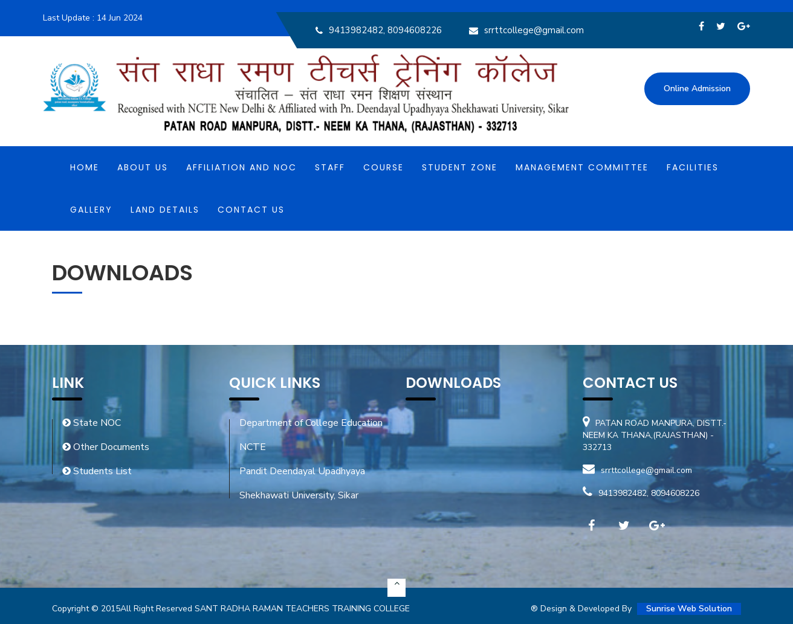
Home (84, 167)
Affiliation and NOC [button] (241, 167)
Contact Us (251, 210)
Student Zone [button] (459, 167)
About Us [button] (142, 167)
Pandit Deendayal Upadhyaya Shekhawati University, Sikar (302, 483)
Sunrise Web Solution (689, 608)
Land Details (165, 210)
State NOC (91, 422)
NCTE (252, 447)
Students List (97, 471)
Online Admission (697, 88)
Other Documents (105, 447)
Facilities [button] (693, 167)
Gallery (91, 210)
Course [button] (383, 167)
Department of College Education (311, 422)
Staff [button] (330, 167)
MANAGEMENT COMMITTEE (582, 167)
